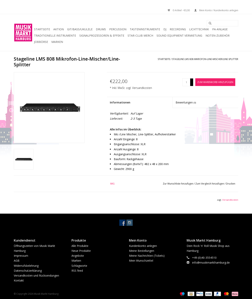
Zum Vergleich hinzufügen (210, 183)
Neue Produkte (81, 251)
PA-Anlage (220, 29)
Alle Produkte (79, 246)
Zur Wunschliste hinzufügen (178, 183)
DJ (164, 29)
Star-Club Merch (140, 35)
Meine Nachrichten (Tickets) (147, 255)
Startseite (42, 29)
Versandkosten (142, 88)
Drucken (230, 183)
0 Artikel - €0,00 (179, 10)
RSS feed (77, 270)
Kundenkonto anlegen (143, 246)
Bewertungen (186, 102)
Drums (101, 29)
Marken (57, 42)
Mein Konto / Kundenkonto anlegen (216, 10)
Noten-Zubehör (218, 35)
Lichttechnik (199, 29)
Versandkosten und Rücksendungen (36, 275)
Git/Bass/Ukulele (80, 29)
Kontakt (19, 280)
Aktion (58, 29)
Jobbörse (41, 42)
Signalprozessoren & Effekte (101, 35)
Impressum (21, 255)
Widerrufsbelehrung (26, 266)
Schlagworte (79, 266)
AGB (16, 260)
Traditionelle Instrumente (55, 35)
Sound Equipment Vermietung (179, 35)
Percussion (117, 29)
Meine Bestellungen (141, 251)
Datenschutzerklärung (28, 270)
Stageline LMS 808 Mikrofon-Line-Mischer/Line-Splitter (205, 59)
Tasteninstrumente (145, 29)
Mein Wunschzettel (141, 260)
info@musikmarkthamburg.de (211, 262)
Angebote (77, 255)
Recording (178, 29)
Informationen (120, 102)
